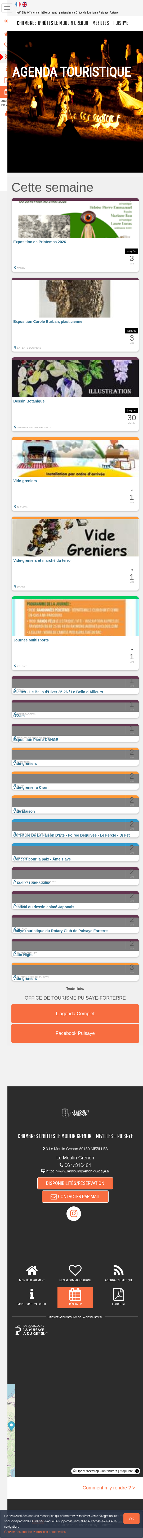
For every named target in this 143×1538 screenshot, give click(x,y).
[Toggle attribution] (137, 1481)
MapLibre (126, 1481)
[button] (78, 235)
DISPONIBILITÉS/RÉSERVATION (79, 1192)
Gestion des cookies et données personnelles (35, 1532)
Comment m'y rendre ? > (109, 1498)
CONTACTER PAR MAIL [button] (78, 1206)
